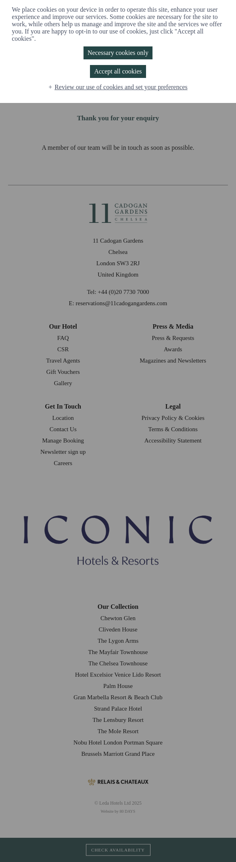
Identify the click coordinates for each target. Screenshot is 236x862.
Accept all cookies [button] (118, 71)
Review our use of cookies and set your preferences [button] (121, 87)
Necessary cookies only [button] (118, 52)
